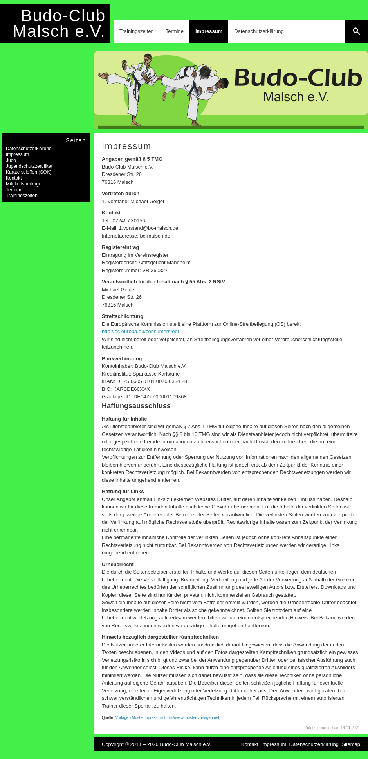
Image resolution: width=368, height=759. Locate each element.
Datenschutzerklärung (258, 31)
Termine (175, 31)
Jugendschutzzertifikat (29, 166)
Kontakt (14, 178)
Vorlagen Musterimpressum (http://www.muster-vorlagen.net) (167, 717)
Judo (11, 160)
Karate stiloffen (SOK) (29, 172)
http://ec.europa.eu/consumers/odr (140, 331)
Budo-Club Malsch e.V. (59, 23)
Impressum (208, 31)
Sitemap (350, 744)
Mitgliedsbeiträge (23, 184)
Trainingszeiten (136, 31)
